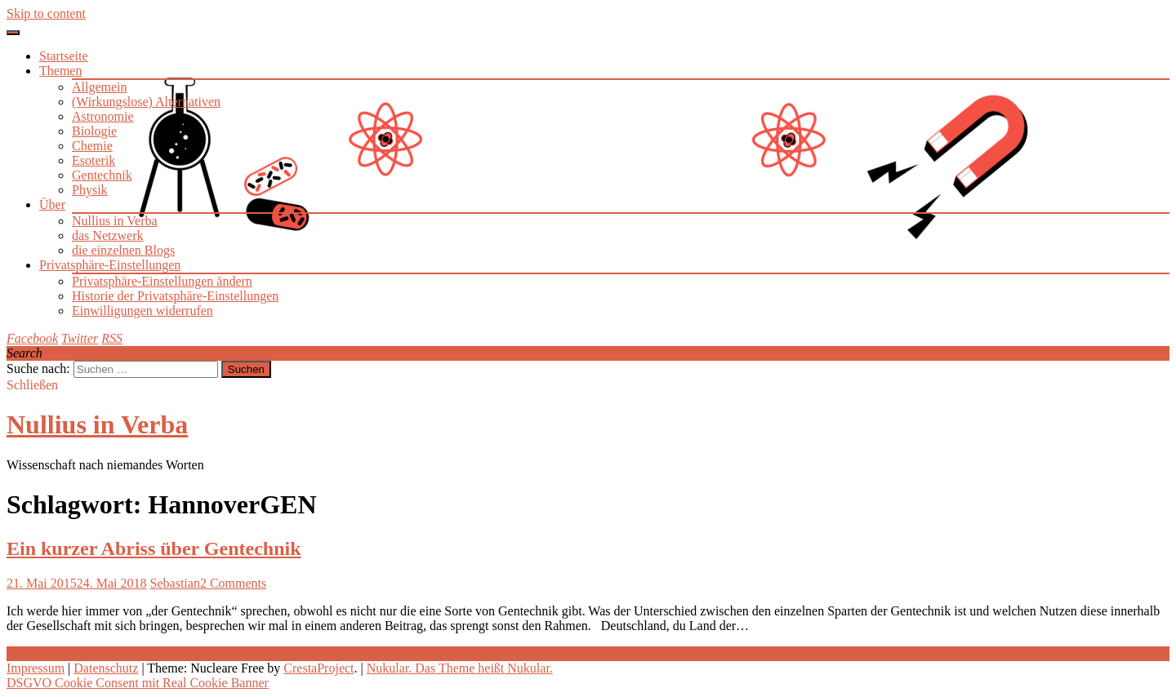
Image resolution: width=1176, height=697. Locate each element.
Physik (90, 190)
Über (52, 204)
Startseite (63, 56)
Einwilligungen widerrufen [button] (142, 310)
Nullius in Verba (115, 221)
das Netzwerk (108, 235)
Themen (60, 71)
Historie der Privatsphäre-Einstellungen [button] (175, 296)
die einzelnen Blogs (123, 250)
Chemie (92, 146)
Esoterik (93, 160)
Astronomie (103, 116)
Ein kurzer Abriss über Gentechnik (154, 548)
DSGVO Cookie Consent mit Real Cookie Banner (138, 683)
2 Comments (233, 583)
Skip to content (46, 13)
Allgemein (99, 87)
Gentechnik (102, 175)
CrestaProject (318, 668)
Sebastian (175, 583)
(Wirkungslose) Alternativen (146, 102)
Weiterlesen (37, 653)
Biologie (94, 131)
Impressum (36, 668)
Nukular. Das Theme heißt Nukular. (460, 668)
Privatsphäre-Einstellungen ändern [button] (162, 281)
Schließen (32, 385)
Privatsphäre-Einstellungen (109, 265)
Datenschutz (106, 668)
